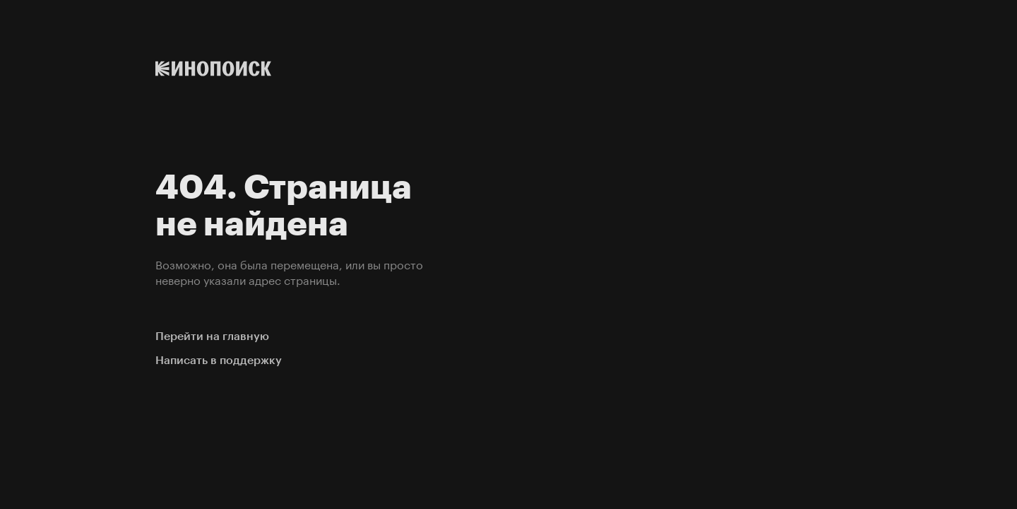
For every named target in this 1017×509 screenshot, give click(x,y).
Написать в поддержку (218, 360)
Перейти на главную (212, 336)
